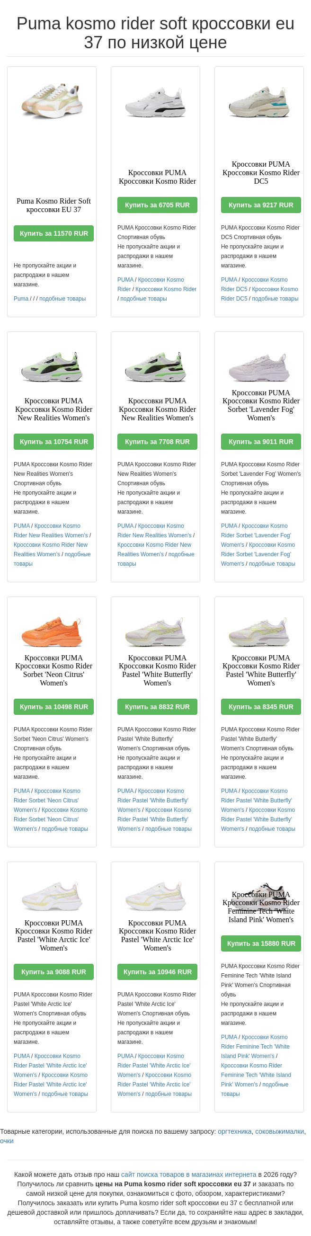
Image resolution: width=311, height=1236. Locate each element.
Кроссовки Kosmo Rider (165, 289)
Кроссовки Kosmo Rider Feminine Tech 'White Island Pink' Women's (255, 1046)
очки (7, 1141)
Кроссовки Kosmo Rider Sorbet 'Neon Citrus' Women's (47, 800)
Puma (21, 298)
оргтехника (234, 1131)
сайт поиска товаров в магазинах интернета (189, 1174)
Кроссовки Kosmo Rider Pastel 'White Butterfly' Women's (152, 800)
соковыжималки (279, 1131)
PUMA (125, 279)
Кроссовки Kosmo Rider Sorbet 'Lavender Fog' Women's (256, 535)
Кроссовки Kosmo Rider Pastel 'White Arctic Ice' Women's (50, 1065)
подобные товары (62, 298)
